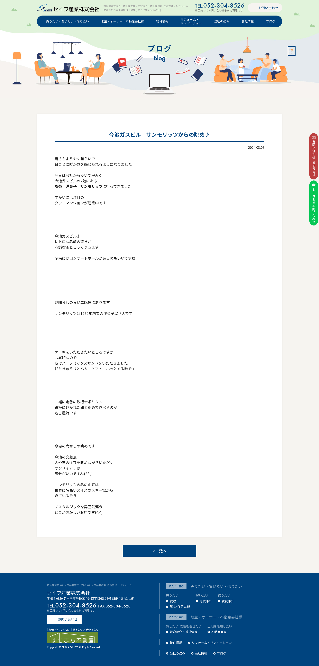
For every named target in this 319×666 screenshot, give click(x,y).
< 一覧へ (159, 550)
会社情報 (247, 21)
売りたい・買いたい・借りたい (67, 21)
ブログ (270, 21)
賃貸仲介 (228, 601)
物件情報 (162, 21)
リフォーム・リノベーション (191, 21)
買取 (173, 601)
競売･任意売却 (180, 606)
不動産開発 (219, 632)
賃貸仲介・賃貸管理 (183, 632)
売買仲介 (206, 601)
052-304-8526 (220, 5)
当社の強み (221, 21)
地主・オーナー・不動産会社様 (122, 21)
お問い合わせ (268, 7)
